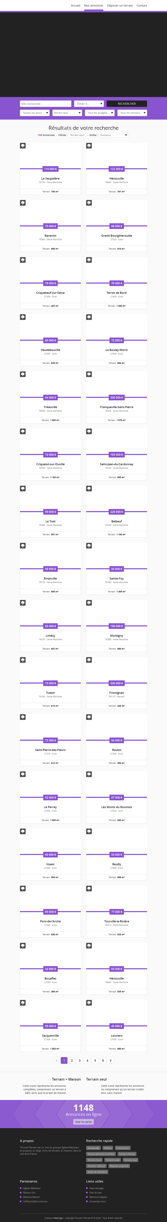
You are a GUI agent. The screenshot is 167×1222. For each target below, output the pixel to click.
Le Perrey (50, 807)
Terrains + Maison (96, 1166)
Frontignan (116, 693)
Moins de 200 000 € (97, 1172)
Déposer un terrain (119, 1166)
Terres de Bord (117, 293)
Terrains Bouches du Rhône (101, 1154)
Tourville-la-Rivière (116, 921)
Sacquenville (50, 1036)
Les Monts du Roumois (116, 807)
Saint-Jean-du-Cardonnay (116, 464)
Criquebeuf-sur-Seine (50, 293)
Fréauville (50, 407)
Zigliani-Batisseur (32, 1188)
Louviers (117, 1036)
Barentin (50, 236)
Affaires (108, 1148)
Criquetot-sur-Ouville (50, 464)
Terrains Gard (94, 1160)
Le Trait (50, 521)
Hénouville (116, 178)
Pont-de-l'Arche (50, 921)
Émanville (50, 578)
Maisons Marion (31, 1197)
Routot (116, 750)
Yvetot (50, 693)
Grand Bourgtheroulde (116, 236)
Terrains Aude (113, 1160)
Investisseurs (122, 1148)
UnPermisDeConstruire (35, 1201)
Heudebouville (50, 350)
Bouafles (50, 978)
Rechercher (127, 104)
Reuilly (116, 864)
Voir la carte (83, 1122)
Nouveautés (93, 1148)
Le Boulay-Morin (117, 350)
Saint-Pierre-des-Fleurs (50, 750)
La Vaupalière (50, 178)
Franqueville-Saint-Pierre (116, 407)
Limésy (50, 636)
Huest (50, 864)
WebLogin (58, 1218)
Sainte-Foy (117, 578)
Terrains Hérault (127, 1154)
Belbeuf (116, 521)
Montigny (116, 636)
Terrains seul (130, 1160)
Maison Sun (29, 1192)
